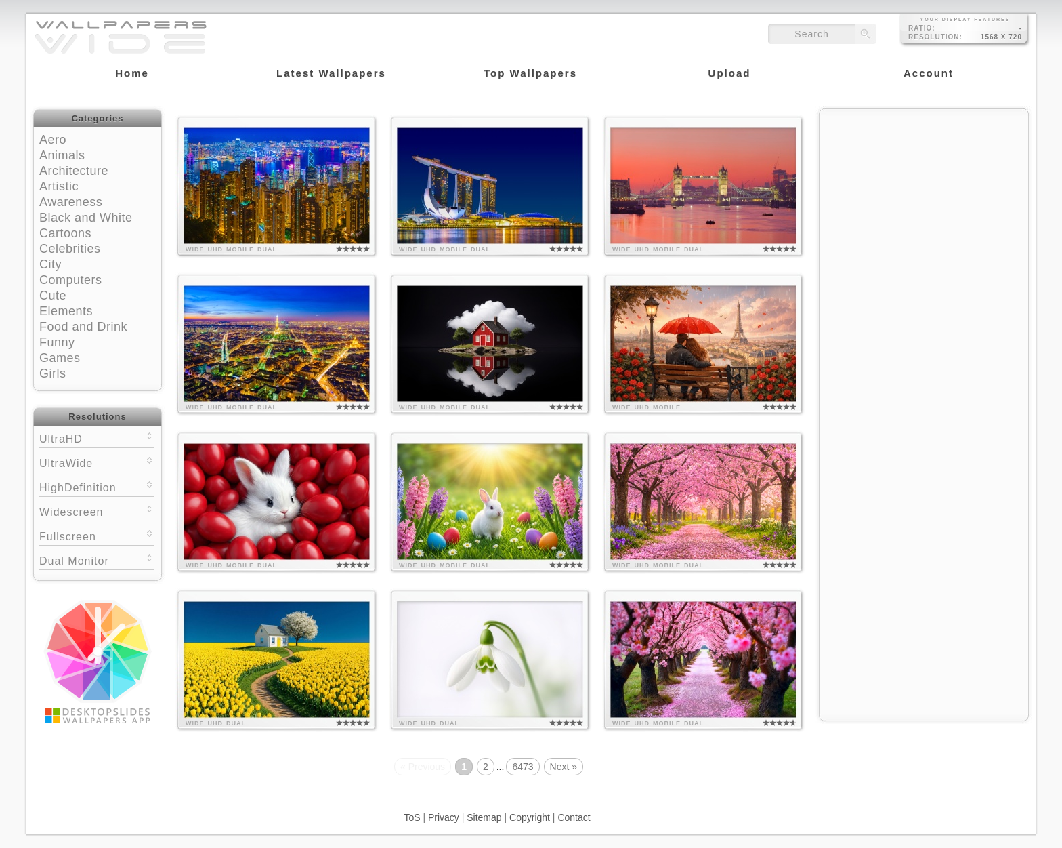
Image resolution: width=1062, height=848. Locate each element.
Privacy (443, 817)
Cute (52, 295)
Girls (52, 373)
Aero (52, 139)
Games (60, 358)
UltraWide (96, 462)
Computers (70, 280)
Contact (573, 817)
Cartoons (65, 233)
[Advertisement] (923, 201)
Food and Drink (83, 327)
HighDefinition (96, 486)
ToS (412, 817)
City (50, 264)
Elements (66, 311)
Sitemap (484, 817)
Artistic (59, 186)
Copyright (529, 817)
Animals (62, 155)
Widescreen (96, 511)
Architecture (73, 171)
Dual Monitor (96, 559)
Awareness (70, 202)
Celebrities (70, 249)
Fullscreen (96, 535)
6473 (522, 766)
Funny (57, 342)
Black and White (86, 217)
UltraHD (96, 437)
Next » (563, 766)
